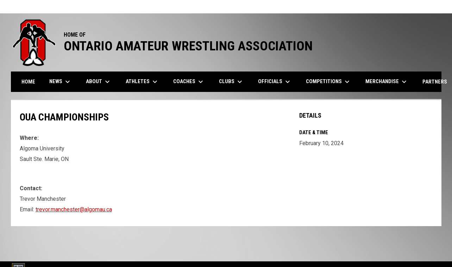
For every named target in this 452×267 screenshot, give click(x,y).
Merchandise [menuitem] (386, 81)
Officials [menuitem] (275, 81)
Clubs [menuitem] (231, 81)
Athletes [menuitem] (142, 81)
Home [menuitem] (28, 82)
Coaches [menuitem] (189, 81)
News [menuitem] (60, 81)
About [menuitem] (99, 81)
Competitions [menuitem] (328, 81)
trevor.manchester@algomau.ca (74, 209)
